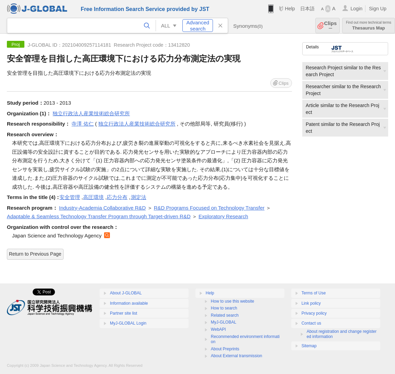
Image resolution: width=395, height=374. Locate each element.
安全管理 (69, 197)
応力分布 (117, 197)
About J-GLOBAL (126, 293)
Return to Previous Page (35, 254)
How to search (224, 308)
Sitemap (309, 345)
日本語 (307, 8)
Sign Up (377, 8)
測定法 (138, 197)
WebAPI (218, 329)
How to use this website (232, 301)
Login (356, 8)
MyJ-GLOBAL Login (128, 323)
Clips (330, 25)
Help (290, 8)
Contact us (311, 323)
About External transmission (236, 355)
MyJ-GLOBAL (223, 322)
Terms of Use (314, 293)
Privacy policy (314, 313)
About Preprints (225, 349)
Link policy (311, 303)
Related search (225, 315)
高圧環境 (93, 197)
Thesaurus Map (368, 26)
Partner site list (123, 313)
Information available (129, 303)
